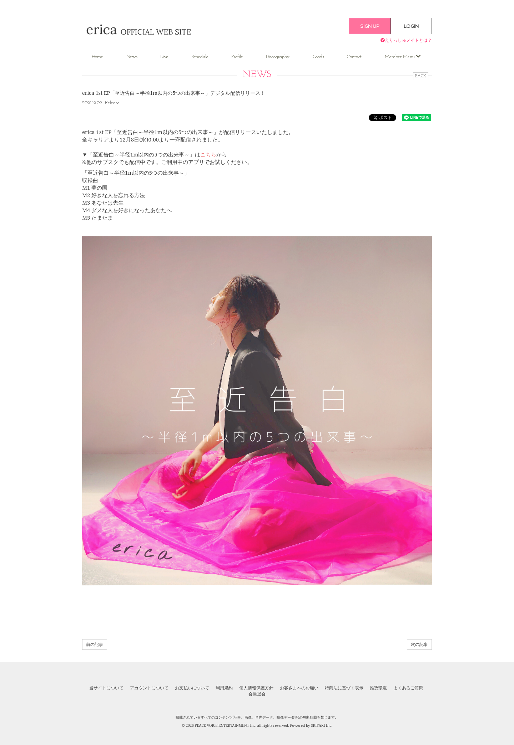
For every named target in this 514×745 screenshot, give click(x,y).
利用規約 (224, 688)
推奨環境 (378, 688)
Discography (277, 57)
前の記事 (94, 644)
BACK (420, 76)
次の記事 (419, 644)
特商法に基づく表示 (344, 688)
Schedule (200, 57)
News (131, 57)
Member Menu (402, 57)
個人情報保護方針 (256, 688)
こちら (208, 154)
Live (164, 57)
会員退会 (257, 694)
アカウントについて (149, 688)
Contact (354, 57)
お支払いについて (192, 688)
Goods (318, 57)
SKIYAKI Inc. (321, 725)
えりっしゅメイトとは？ (406, 40)
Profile (237, 57)
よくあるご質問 (408, 688)
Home (97, 57)
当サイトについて (106, 688)
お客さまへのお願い (299, 688)
